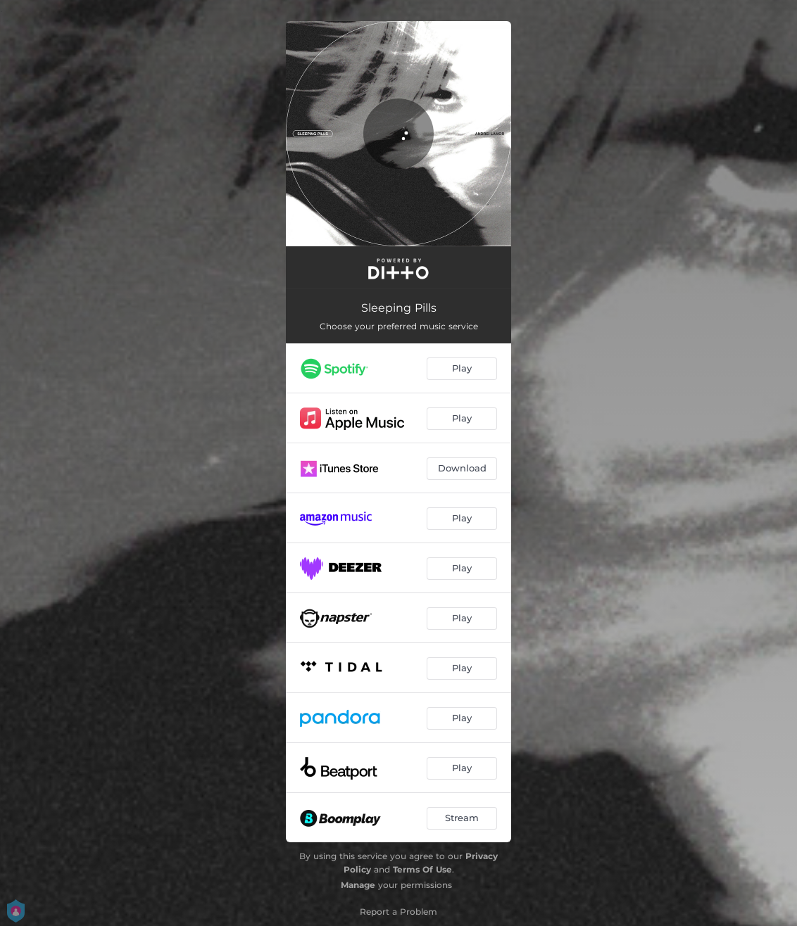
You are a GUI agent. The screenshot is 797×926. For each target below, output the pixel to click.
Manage (358, 885)
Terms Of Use (422, 869)
